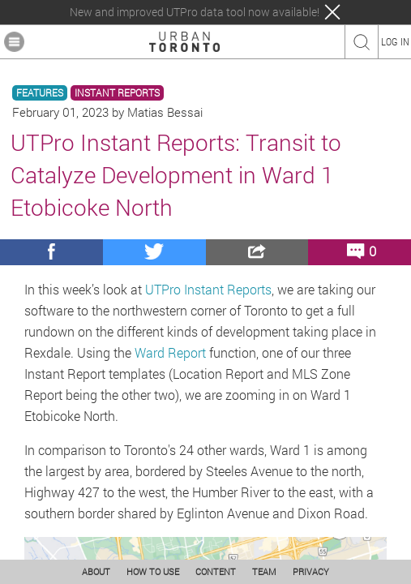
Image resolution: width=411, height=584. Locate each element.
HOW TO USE (152, 571)
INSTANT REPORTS (117, 93)
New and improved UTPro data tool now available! (194, 12)
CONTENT (215, 571)
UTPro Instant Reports (208, 289)
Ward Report (170, 352)
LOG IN (395, 41)
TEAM (264, 571)
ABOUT (96, 571)
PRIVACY (311, 571)
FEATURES (39, 93)
